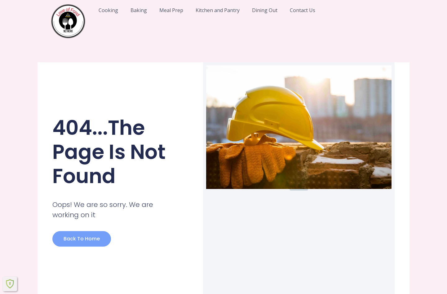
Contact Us (302, 10)
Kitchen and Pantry (218, 10)
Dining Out (264, 10)
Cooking (108, 10)
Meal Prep (171, 10)
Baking (139, 10)
